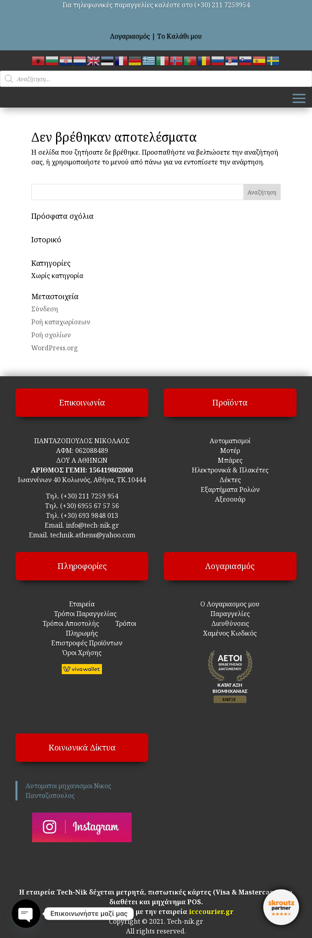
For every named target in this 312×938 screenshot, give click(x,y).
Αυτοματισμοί (230, 440)
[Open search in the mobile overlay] (156, 79)
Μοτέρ (230, 450)
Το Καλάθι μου (179, 36)
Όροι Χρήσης (82, 652)
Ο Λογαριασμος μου (230, 603)
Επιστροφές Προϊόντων (81, 642)
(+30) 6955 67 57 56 (89, 505)
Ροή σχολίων (51, 334)
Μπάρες (230, 460)
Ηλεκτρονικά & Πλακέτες (230, 470)
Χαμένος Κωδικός (230, 633)
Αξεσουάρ (230, 499)
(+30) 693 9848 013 (89, 515)
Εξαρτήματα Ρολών (230, 489)
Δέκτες (230, 479)
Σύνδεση (44, 308)
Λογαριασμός (130, 36)
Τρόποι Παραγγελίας (82, 613)
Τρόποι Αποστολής (71, 623)
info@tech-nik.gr (92, 525)
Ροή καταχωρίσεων (60, 321)
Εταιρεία (82, 603)
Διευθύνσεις (230, 623)
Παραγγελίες (230, 613)
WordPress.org (54, 347)
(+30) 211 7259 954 (89, 496)
